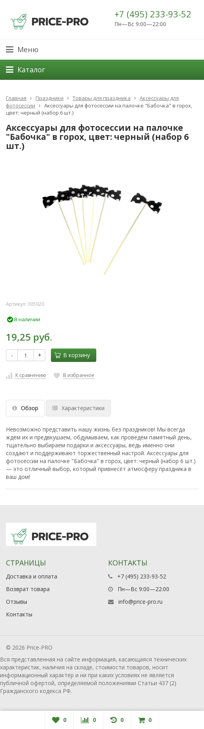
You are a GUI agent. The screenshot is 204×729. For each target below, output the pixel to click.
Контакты (19, 614)
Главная (16, 98)
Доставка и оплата (31, 576)
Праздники (50, 98)
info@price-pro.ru (140, 601)
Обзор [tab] (25, 408)
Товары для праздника (102, 98)
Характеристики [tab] (78, 408)
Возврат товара (28, 589)
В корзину (72, 355)
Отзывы (16, 601)
